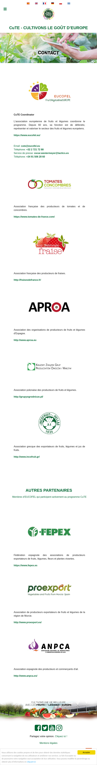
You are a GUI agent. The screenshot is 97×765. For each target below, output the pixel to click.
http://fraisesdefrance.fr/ (27, 280)
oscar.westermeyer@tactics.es (51, 153)
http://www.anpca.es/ (25, 676)
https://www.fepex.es (25, 565)
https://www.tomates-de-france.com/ (34, 216)
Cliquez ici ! (61, 736)
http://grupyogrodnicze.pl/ (28, 396)
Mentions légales (48, 743)
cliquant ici (31, 762)
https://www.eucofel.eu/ (27, 135)
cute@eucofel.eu (30, 146)
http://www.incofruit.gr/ (27, 457)
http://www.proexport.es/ (28, 622)
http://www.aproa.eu (25, 340)
